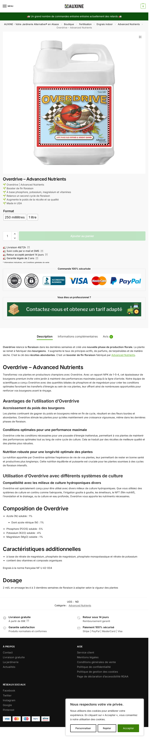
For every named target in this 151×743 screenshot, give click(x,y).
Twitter (7, 695)
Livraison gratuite (14, 657)
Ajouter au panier (82, 236)
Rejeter (107, 728)
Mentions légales (88, 657)
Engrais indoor (105, 24)
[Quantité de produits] (7, 236)
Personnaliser (83, 728)
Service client (85, 652)
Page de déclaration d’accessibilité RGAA (102, 676)
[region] (104, 717)
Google (7, 705)
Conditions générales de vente (96, 662)
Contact (8, 652)
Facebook (9, 690)
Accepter (128, 728)
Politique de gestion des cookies (97, 671)
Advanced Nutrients (129, 24)
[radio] (15, 217)
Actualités (9, 667)
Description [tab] (45, 336)
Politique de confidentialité (94, 667)
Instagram (9, 700)
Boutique (69, 24)
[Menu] (8, 6)
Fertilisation (85, 24)
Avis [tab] (108, 337)
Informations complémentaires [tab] (78, 336)
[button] (143, 6)
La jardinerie (11, 662)
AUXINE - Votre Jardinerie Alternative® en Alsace (31, 24)
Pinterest (8, 710)
